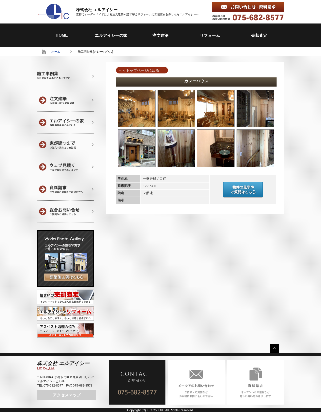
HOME (62, 35)
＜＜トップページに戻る (139, 70)
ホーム (55, 51)
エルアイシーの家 (111, 35)
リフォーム (210, 35)
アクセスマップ (66, 395)
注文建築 (160, 35)
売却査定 (259, 35)
